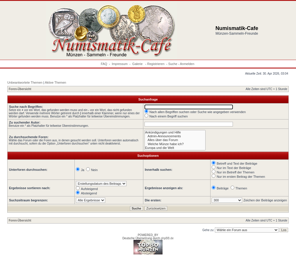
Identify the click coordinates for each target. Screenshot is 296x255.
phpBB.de (167, 238)
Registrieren (155, 64)
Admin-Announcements (175, 136)
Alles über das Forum (175, 140)
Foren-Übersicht (20, 89)
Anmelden (187, 64)
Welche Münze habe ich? (175, 144)
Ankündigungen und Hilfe (175, 132)
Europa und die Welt (175, 148)
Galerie (138, 64)
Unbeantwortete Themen (24, 82)
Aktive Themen (55, 82)
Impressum (120, 64)
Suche (172, 64)
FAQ (104, 64)
